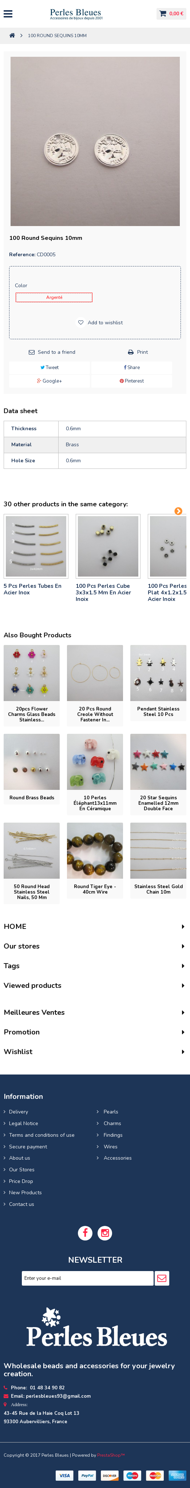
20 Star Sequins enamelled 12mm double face (158, 803)
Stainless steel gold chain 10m (158, 889)
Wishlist (18, 1052)
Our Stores (22, 1169)
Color (22, 285)
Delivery (18, 1111)
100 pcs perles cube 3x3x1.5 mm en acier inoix (103, 592)
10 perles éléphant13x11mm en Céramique (95, 803)
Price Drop (21, 1181)
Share (132, 367)
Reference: (22, 254)
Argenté (54, 297)
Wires (110, 1146)
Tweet (49, 367)
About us (19, 1158)
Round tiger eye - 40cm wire (95, 889)
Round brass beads (31, 798)
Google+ (49, 381)
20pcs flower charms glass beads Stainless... (31, 714)
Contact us (21, 1204)
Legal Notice (23, 1123)
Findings (112, 1135)
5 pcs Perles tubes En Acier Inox (33, 589)
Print (142, 352)
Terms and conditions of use (42, 1135)
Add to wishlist (104, 322)
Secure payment (28, 1146)
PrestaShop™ (111, 1455)
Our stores (22, 946)
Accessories (117, 1158)
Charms (111, 1123)
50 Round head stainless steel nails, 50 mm (32, 892)
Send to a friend (56, 352)
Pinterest (132, 381)
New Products (25, 1192)
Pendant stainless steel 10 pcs (158, 712)
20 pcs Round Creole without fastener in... (95, 714)
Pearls (110, 1111)
